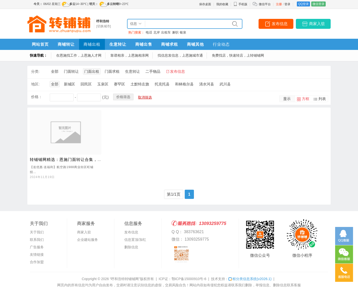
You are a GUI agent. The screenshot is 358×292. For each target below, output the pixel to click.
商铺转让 (66, 44)
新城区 (69, 84)
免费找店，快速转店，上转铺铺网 (238, 55)
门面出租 (91, 71)
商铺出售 (143, 44)
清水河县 (206, 84)
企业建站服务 (87, 240)
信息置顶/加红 (135, 240)
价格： (36, 97)
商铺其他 (195, 44)
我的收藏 (222, 4)
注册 (279, 4)
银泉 (183, 32)
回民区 (86, 84)
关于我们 (37, 232)
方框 (305, 99)
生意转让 (117, 44)
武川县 (225, 84)
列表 (322, 99)
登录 (287, 4)
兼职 (175, 32)
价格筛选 (123, 97)
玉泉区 (102, 84)
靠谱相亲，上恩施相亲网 (129, 55)
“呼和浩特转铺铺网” (125, 279)
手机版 (240, 4)
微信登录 (318, 4)
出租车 (166, 32)
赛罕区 (119, 84)
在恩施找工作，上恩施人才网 (78, 55)
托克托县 (162, 84)
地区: (35, 84)
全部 (54, 71)
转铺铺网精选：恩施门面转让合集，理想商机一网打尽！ (82, 159)
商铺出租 (92, 44)
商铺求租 (169, 44)
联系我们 (37, 240)
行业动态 (221, 44)
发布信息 (280, 24)
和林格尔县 (184, 84)
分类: (35, 71)
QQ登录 (303, 4)
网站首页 (40, 44)
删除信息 (131, 247)
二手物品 (152, 71)
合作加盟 (37, 262)
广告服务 (37, 247)
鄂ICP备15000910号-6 (189, 279)
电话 (149, 32)
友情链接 (37, 254)
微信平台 (265, 4)
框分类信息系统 (249, 279)
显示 (287, 99)
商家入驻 (317, 24)
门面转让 (71, 71)
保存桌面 (205, 4)
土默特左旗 (140, 84)
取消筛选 (145, 97)
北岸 (156, 32)
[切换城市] (103, 26)
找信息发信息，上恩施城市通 (180, 55)
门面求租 (112, 71)
